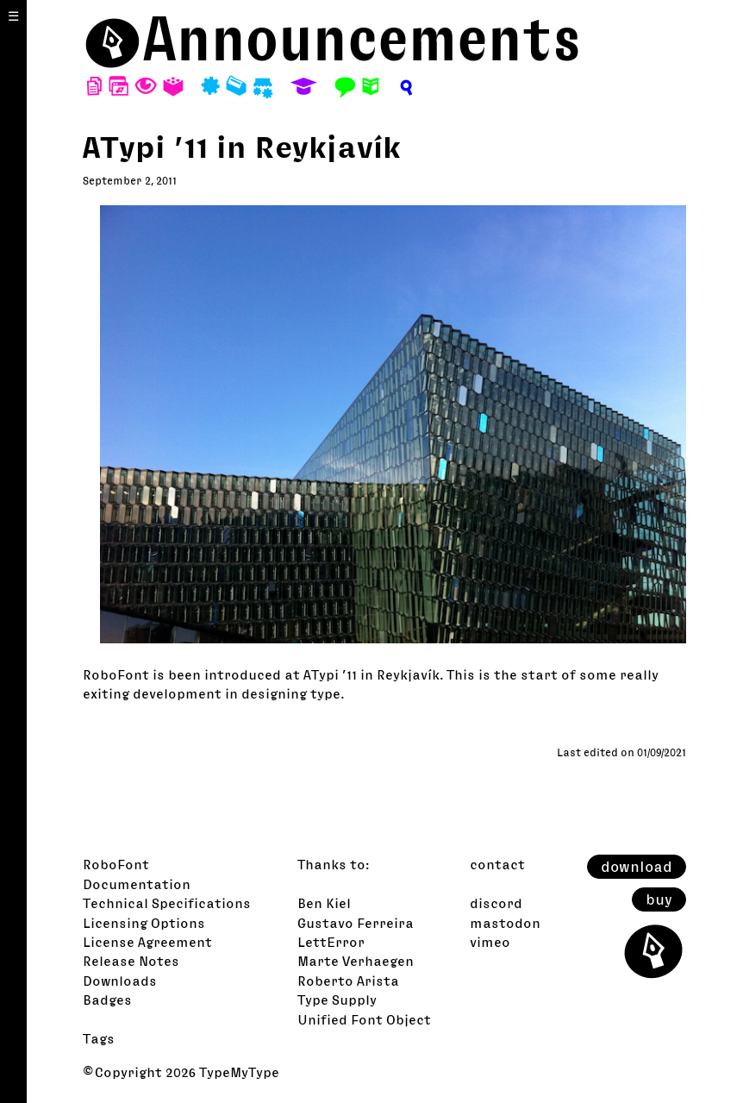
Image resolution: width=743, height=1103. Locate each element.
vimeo (490, 942)
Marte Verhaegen (355, 961)
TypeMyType (239, 1072)
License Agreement (147, 942)
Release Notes (131, 961)
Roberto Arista (348, 980)
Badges (107, 999)
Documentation (136, 884)
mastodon (505, 923)
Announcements (361, 38)
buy (659, 899)
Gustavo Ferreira (355, 923)
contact (497, 864)
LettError (331, 942)
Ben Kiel (324, 903)
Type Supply (337, 999)
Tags (99, 1038)
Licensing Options (144, 923)
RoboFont (116, 864)
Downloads (120, 980)
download (636, 866)
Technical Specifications (167, 903)
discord (496, 903)
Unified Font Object (364, 1019)
